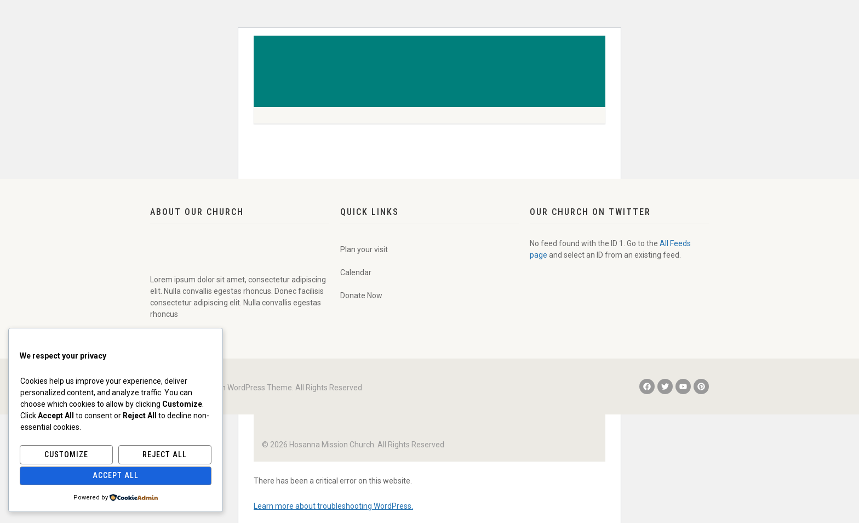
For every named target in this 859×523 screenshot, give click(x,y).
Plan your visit (364, 249)
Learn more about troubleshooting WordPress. (333, 506)
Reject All (164, 454)
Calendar (355, 272)
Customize (66, 454)
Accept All (116, 475)
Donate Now (361, 295)
